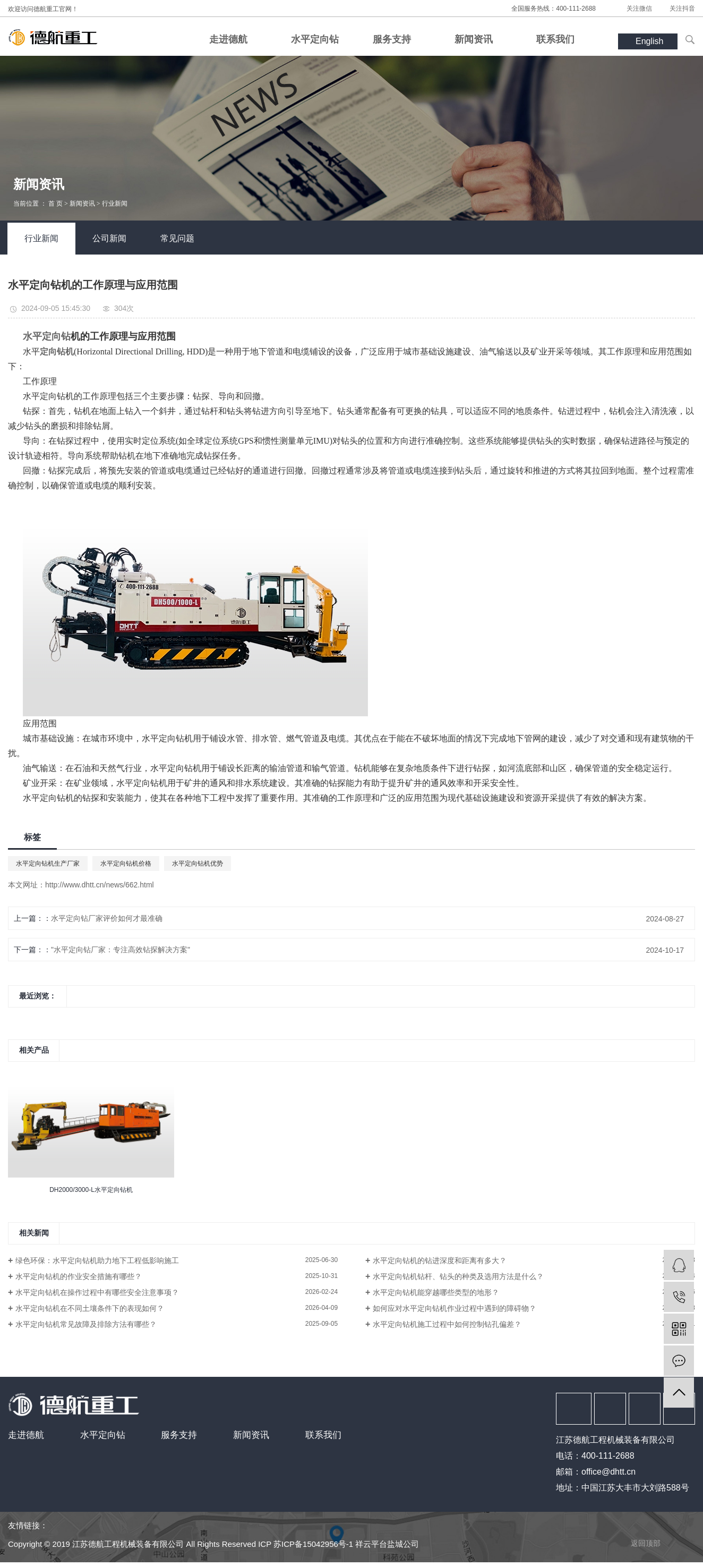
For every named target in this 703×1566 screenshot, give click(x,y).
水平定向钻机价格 (125, 863)
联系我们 (323, 1435)
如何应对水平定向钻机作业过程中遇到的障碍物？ (454, 1308)
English (649, 41)
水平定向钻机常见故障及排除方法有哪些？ (86, 1324)
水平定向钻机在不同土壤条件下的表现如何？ (89, 1308)
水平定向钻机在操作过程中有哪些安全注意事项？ (97, 1292)
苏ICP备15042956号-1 (313, 1543)
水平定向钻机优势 (197, 863)
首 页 (55, 203)
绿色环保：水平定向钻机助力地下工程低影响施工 (97, 1260)
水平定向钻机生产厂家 (48, 863)
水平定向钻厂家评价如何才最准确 (106, 918)
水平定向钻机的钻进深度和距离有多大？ (440, 1260)
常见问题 (177, 238)
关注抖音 (682, 8)
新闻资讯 (82, 203)
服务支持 (179, 1435)
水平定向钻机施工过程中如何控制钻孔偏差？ (447, 1324)
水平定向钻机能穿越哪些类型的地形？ (436, 1292)
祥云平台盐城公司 (387, 1543)
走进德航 (26, 1435)
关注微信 (639, 8)
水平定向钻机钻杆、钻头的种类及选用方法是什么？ (458, 1276)
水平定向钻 (102, 1435)
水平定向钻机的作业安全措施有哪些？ (78, 1276)
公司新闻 (109, 238)
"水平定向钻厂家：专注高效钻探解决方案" (120, 949)
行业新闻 (114, 203)
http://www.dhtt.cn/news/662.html (99, 885)
